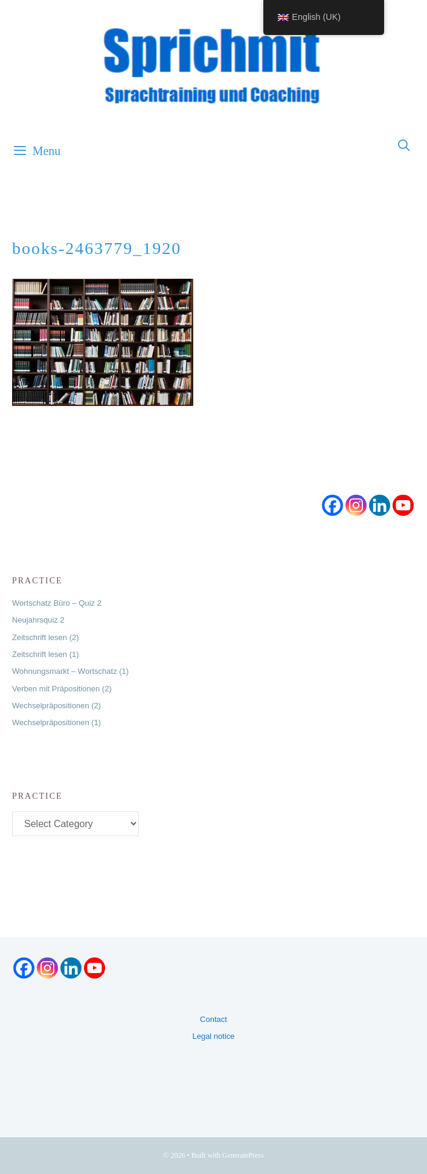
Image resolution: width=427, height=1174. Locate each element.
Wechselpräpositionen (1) (56, 722)
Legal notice (213, 1036)
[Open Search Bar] (404, 146)
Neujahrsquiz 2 (38, 619)
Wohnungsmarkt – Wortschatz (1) (70, 671)
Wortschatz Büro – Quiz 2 (56, 603)
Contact (213, 1019)
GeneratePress (243, 1155)
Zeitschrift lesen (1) (45, 654)
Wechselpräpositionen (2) (56, 705)
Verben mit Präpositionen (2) (62, 688)
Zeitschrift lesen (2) (45, 637)
